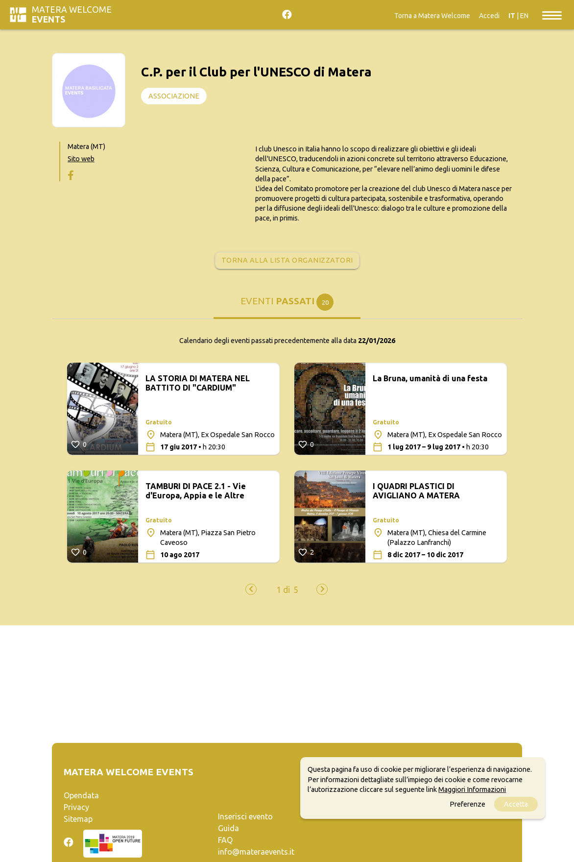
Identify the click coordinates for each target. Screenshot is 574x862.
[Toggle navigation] (552, 15)
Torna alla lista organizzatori (287, 260)
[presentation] (251, 589)
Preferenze (467, 804)
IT (511, 16)
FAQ (225, 840)
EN (524, 16)
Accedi (489, 16)
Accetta (516, 804)
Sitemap (78, 818)
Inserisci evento (245, 816)
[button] (283, 590)
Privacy (76, 807)
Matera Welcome (72, 14)
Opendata (81, 795)
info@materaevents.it (256, 851)
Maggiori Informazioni (472, 789)
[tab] (287, 306)
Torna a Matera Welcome (432, 16)
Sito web (81, 159)
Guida (228, 828)
